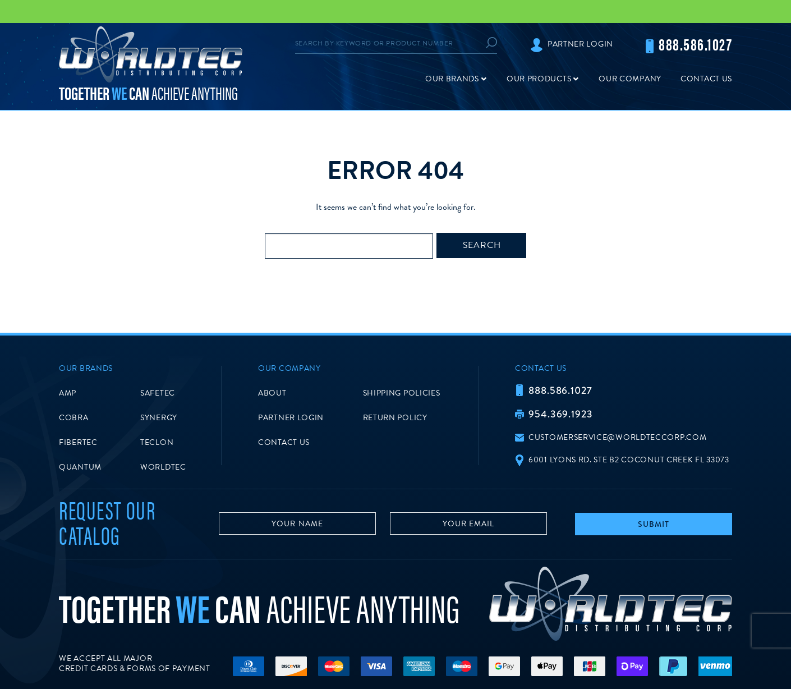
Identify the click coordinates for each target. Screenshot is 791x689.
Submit (653, 524)
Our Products (539, 79)
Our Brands (452, 79)
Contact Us (706, 79)
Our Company (630, 79)
